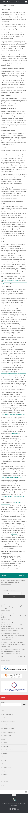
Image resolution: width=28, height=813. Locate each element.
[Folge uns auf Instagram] (26, 575)
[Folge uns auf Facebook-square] (23, 575)
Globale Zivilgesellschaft (8, 732)
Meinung (4, 742)
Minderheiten (5, 746)
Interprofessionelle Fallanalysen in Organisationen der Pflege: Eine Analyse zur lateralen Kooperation (12, 635)
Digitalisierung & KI (7, 714)
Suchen (3, 702)
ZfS (3, 785)
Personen (4, 757)
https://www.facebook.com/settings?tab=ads (12, 496)
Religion (4, 771)
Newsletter (5, 753)
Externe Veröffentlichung (8, 721)
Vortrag (4, 778)
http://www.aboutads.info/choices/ (10, 280)
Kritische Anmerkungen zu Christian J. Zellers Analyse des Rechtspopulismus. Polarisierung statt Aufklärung (13, 606)
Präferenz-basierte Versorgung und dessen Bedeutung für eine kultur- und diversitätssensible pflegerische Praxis (14, 624)
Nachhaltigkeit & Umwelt (9, 749)
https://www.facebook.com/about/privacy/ (12, 477)
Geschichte (5, 725)
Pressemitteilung (6, 767)
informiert (14, 534)
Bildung (4, 711)
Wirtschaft (5, 781)
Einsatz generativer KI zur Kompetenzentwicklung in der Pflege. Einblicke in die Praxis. (13, 615)
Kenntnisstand (16, 433)
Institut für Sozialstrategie (10, 2)
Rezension (5, 774)
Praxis (4, 764)
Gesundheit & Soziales (8, 728)
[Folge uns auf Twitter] (21, 575)
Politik (4, 760)
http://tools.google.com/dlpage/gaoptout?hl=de (13, 373)
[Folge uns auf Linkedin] (19, 575)
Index (3, 739)
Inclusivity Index (6, 735)
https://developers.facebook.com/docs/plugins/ (13, 414)
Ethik (3, 718)
